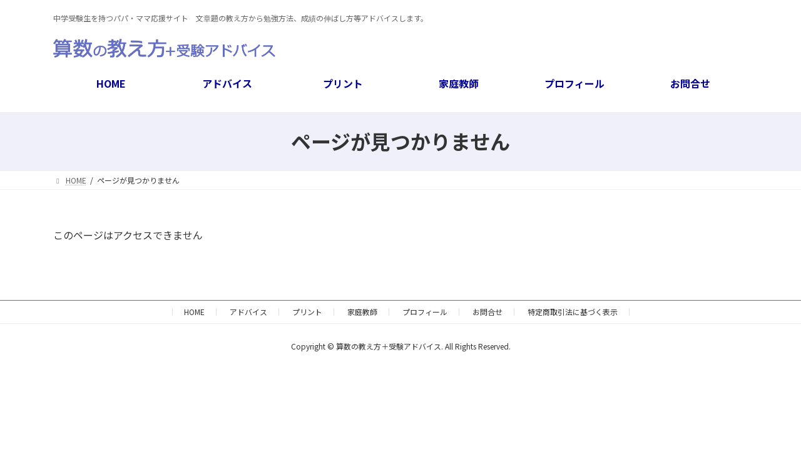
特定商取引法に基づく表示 (573, 311)
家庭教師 (362, 311)
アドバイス (248, 311)
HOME (194, 311)
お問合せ (487, 311)
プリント (307, 311)
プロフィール (424, 311)
